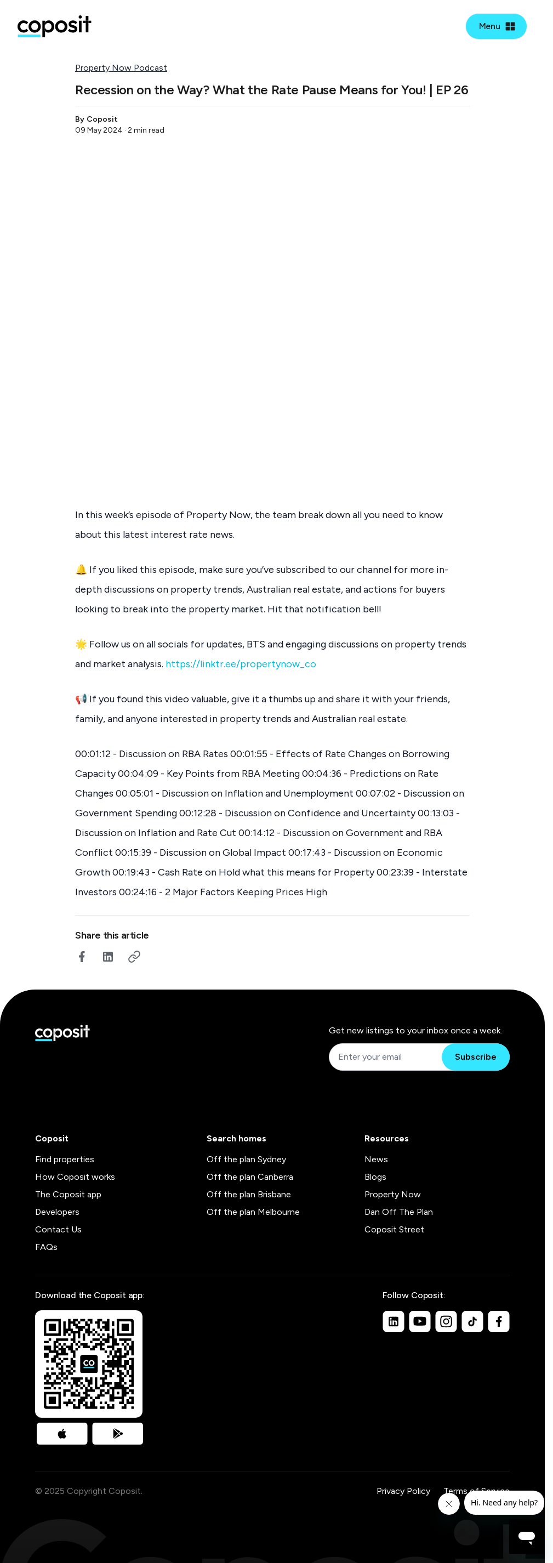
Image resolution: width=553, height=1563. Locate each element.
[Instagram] (446, 1321)
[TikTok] (472, 1321)
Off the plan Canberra (250, 1177)
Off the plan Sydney (246, 1159)
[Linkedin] (393, 1321)
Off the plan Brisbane (249, 1194)
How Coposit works (75, 1177)
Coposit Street (394, 1229)
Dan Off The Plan (398, 1212)
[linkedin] (108, 956)
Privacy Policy (403, 1491)
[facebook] (81, 956)
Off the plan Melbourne (253, 1212)
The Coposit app (68, 1194)
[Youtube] (420, 1321)
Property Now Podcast (121, 67)
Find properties (64, 1159)
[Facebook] (499, 1321)
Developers (57, 1212)
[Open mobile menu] (496, 26)
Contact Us (58, 1229)
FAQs (46, 1247)
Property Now (392, 1194)
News (376, 1159)
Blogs (375, 1177)
